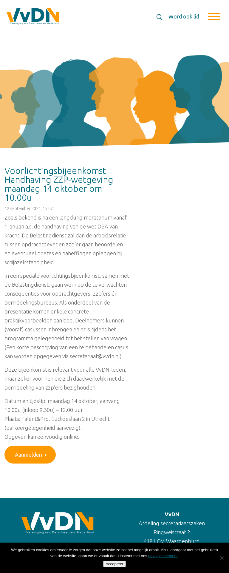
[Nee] (222, 558)
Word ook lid (183, 16)
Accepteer (114, 564)
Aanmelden (31, 455)
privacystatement (162, 556)
